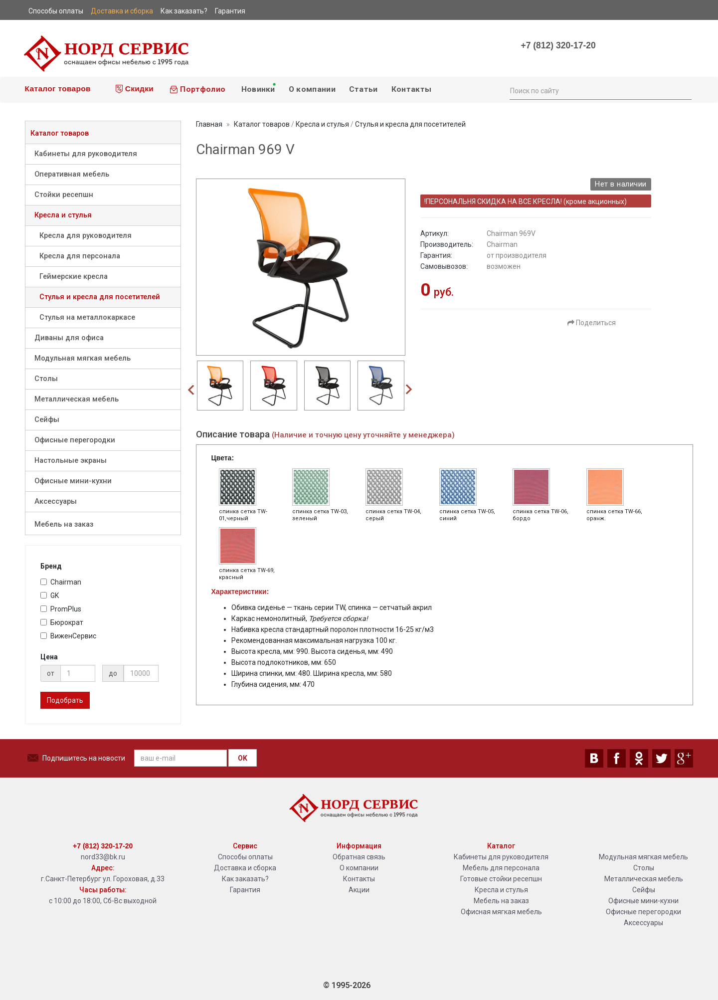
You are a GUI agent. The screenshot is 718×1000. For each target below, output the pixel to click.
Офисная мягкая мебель (501, 912)
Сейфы (46, 419)
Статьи (363, 89)
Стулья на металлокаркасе (87, 317)
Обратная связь (359, 857)
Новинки (258, 88)
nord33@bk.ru (103, 857)
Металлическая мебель (76, 399)
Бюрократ (61, 622)
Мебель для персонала (501, 868)
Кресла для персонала (79, 256)
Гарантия (245, 890)
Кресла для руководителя (85, 235)
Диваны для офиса (69, 338)
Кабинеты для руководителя (85, 154)
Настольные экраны (70, 460)
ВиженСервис (68, 636)
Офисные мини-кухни (73, 481)
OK (242, 758)
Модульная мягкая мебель (82, 358)
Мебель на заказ (63, 524)
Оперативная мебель (71, 174)
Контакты (411, 89)
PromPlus (60, 609)
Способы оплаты (245, 857)
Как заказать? (245, 879)
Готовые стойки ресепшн (501, 879)
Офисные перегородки (74, 440)
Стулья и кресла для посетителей (99, 297)
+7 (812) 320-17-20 (558, 45)
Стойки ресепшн (63, 195)
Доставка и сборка (245, 868)
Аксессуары (55, 501)
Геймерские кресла (73, 276)
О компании (312, 89)
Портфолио (197, 89)
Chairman (60, 582)
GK (49, 596)
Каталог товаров (56, 88)
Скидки (135, 88)
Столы (46, 379)
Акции (359, 890)
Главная (209, 124)
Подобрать (65, 700)
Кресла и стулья (63, 215)
